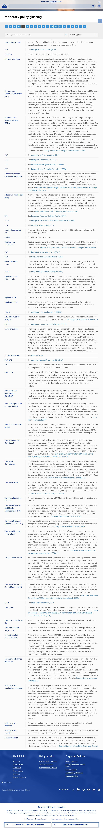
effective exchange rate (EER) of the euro (48, 164)
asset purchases (42, 211)
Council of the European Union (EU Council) (46, 493)
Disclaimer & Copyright (48, 761)
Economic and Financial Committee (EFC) (48, 169)
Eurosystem (39, 456)
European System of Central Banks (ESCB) (48, 324)
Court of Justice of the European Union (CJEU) (66, 477)
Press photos (18, 771)
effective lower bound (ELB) (42, 225)
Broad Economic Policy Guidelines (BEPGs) (59, 247)
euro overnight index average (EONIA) (47, 271)
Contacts (16, 774)
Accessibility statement (74, 773)
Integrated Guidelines (87, 247)
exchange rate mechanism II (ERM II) (46, 312)
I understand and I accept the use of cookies (28, 825)
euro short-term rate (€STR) (42, 602)
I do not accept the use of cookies (75, 825)
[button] (99, 2)
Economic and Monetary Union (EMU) (47, 257)
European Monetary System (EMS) (45, 252)
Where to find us (19, 777)
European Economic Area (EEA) (44, 160)
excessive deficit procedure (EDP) (45, 155)
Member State (37, 355)
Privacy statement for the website (75, 765)
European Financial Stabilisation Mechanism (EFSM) (52, 220)
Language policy (72, 776)
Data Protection (72, 761)
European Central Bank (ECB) (43, 49)
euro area (59, 454)
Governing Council (90, 746)
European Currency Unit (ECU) (83, 550)
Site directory (8, 782)
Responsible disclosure (48, 768)
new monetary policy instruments (64, 211)
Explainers (17, 768)
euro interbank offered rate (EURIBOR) (47, 360)
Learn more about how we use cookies (64, 819)
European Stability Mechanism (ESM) (66, 516)
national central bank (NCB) (56, 456)
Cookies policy (71, 769)
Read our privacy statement (36, 819)
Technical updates (46, 764)
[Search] (50, 6)
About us (16, 761)
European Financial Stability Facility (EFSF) (48, 216)
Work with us (18, 764)
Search (93, 6)
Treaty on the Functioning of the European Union (64, 150)
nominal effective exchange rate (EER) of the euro (55, 187)
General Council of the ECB (70, 746)
